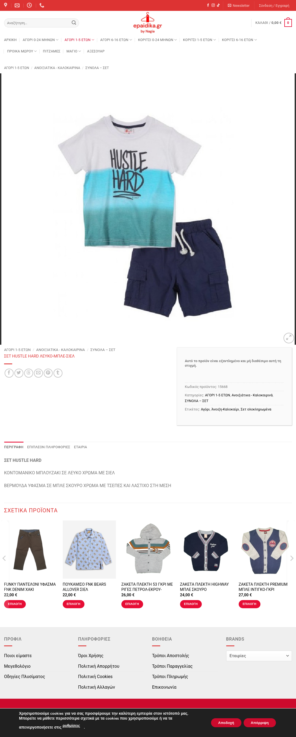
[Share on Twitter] (18, 373)
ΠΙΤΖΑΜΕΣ (51, 51)
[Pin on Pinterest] (48, 373)
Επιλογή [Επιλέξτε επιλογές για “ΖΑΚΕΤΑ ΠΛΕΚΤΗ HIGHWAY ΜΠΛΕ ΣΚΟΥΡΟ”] (191, 604)
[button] (238, 5)
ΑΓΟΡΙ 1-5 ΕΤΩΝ (79, 39)
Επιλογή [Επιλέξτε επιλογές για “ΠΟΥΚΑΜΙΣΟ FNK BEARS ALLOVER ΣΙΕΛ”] (73, 604)
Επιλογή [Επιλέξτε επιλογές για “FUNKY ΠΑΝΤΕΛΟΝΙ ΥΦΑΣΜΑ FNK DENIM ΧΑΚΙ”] (15, 604)
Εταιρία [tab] (80, 447)
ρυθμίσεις (71, 725)
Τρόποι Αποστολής (170, 655)
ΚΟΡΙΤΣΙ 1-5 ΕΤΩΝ (199, 39)
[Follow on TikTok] (218, 5)
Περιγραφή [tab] (13, 447)
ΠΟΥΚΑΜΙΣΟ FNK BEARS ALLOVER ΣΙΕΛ (84, 587)
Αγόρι (205, 409)
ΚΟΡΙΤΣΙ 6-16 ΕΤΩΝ (239, 39)
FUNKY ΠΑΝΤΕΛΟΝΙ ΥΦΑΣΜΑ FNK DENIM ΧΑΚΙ (30, 587)
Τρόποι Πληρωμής (170, 676)
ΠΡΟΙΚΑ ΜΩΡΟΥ (22, 51)
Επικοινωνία (164, 687)
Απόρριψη (258, 722)
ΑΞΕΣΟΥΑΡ (96, 51)
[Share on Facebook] (9, 373)
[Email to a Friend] (38, 373)
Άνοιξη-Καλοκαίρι (225, 409)
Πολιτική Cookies (95, 676)
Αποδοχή (221, 722)
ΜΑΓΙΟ (74, 51)
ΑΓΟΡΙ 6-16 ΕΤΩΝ (116, 39)
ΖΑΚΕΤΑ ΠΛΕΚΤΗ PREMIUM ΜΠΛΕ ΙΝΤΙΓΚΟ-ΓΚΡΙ (263, 587)
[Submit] (73, 23)
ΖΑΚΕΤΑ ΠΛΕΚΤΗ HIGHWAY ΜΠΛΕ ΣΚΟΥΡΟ (204, 587)
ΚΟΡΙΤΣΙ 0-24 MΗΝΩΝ (157, 39)
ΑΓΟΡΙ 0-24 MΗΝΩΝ (40, 39)
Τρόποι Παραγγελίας (172, 666)
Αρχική (10, 40)
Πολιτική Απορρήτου (98, 666)
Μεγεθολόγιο (17, 666)
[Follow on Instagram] (213, 5)
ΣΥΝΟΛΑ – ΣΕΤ (97, 68)
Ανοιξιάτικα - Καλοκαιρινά (57, 68)
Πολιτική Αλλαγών (96, 687)
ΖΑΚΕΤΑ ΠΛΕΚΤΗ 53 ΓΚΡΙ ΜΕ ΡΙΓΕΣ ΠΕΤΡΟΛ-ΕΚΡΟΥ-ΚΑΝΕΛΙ (147, 589)
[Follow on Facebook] (208, 5)
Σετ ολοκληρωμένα (256, 409)
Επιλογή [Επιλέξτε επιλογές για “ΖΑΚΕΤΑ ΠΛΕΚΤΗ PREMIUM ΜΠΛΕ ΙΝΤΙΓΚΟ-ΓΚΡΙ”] (249, 604)
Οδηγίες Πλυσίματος (24, 676)
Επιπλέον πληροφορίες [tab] (48, 447)
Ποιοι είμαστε (18, 655)
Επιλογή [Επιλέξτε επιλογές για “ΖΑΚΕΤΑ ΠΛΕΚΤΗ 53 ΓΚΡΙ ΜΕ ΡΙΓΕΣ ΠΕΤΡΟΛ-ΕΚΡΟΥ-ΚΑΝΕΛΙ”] (132, 604)
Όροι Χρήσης (90, 655)
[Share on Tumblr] (57, 373)
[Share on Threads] (28, 373)
